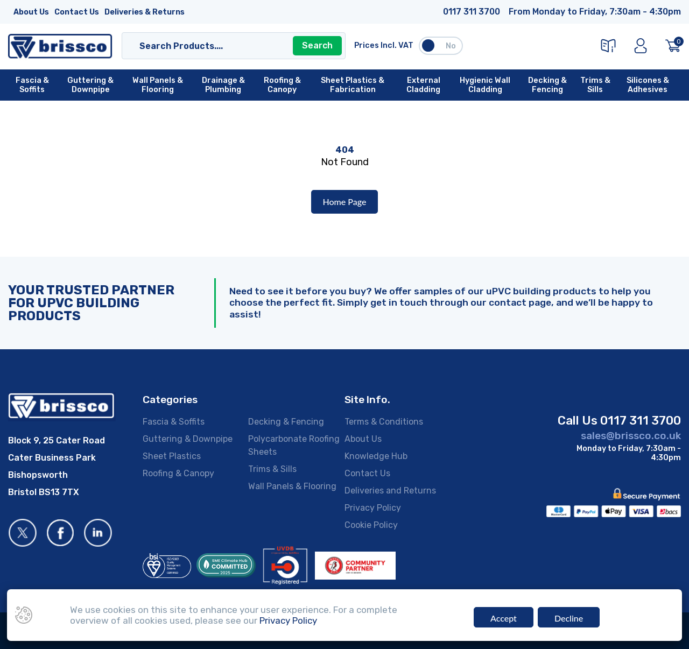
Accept (503, 618)
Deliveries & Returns (144, 12)
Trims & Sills (272, 469)
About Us (31, 12)
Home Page (345, 201)
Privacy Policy (372, 508)
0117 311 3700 (471, 11)
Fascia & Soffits (174, 422)
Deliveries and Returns (390, 490)
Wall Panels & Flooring (292, 486)
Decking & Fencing (286, 422)
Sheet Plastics (172, 456)
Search (317, 45)
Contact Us (76, 12)
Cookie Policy (371, 525)
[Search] (223, 46)
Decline (568, 618)
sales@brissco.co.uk (631, 435)
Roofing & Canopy (178, 473)
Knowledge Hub (375, 456)
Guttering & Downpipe (188, 439)
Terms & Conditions (383, 422)
